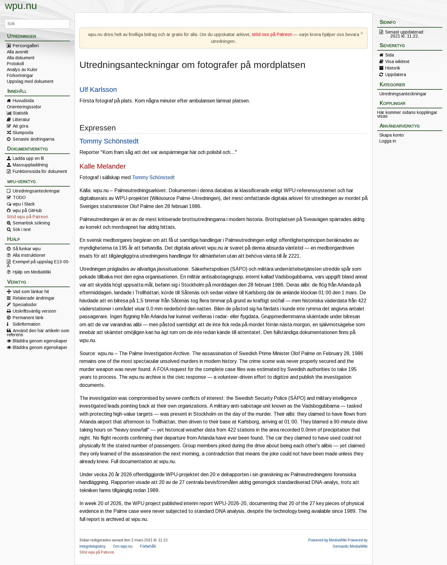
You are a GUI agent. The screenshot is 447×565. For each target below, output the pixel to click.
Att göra (20, 126)
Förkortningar (20, 75)
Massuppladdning (30, 165)
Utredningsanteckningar (36, 191)
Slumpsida (23, 132)
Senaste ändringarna (33, 139)
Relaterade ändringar (34, 298)
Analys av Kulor (22, 69)
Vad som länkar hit (31, 291)
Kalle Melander (102, 166)
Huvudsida (23, 100)
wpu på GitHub (27, 210)
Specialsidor (25, 304)
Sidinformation (26, 324)
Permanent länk (28, 317)
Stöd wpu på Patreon (27, 217)
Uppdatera (395, 74)
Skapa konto (391, 135)
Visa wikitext (397, 61)
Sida (389, 55)
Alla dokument (20, 58)
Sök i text (22, 229)
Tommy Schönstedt (108, 141)
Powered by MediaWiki (327, 540)
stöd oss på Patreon (272, 34)
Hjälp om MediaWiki (32, 272)
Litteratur (21, 119)
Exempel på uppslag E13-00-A (38, 264)
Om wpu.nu (123, 546)
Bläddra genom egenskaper (40, 341)
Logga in (387, 141)
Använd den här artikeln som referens (38, 332)
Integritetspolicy (92, 546)
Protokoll (15, 64)
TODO (19, 197)
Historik (392, 68)
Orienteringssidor (24, 107)
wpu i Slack (24, 204)
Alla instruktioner (29, 255)
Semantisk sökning (31, 223)
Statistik (20, 113)
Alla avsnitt (17, 52)
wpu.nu (21, 5)
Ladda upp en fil (28, 158)
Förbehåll (148, 546)
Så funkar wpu (27, 248)
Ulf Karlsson (98, 89)
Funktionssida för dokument (40, 171)
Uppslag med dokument (30, 81)
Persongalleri (26, 45)
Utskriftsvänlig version (34, 311)
